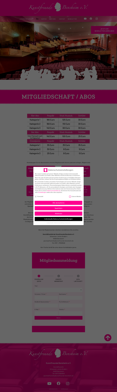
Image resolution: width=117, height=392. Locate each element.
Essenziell (39, 194)
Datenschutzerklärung (53, 188)
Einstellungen (42, 189)
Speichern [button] (58, 206)
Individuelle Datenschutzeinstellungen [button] (58, 216)
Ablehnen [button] (58, 211)
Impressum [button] (67, 220)
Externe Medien (75, 194)
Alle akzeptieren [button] (58, 200)
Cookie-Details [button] (50, 220)
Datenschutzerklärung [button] (59, 220)
